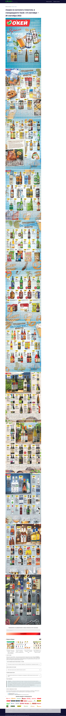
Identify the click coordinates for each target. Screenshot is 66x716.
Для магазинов (33, 709)
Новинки (16, 709)
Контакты (10, 711)
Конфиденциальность (42, 709)
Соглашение (50, 709)
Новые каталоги (49, 1)
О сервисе (21, 709)
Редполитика (27, 709)
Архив (16, 6)
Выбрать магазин (57, 1)
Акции (13, 6)
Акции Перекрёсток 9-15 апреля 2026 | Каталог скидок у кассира (37, 651)
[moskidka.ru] (12, 1)
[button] (40, 639)
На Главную (11, 709)
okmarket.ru (16, 693)
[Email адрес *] (23, 630)
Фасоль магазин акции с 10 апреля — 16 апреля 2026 (28, 651)
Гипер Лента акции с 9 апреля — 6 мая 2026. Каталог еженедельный (19, 651)
